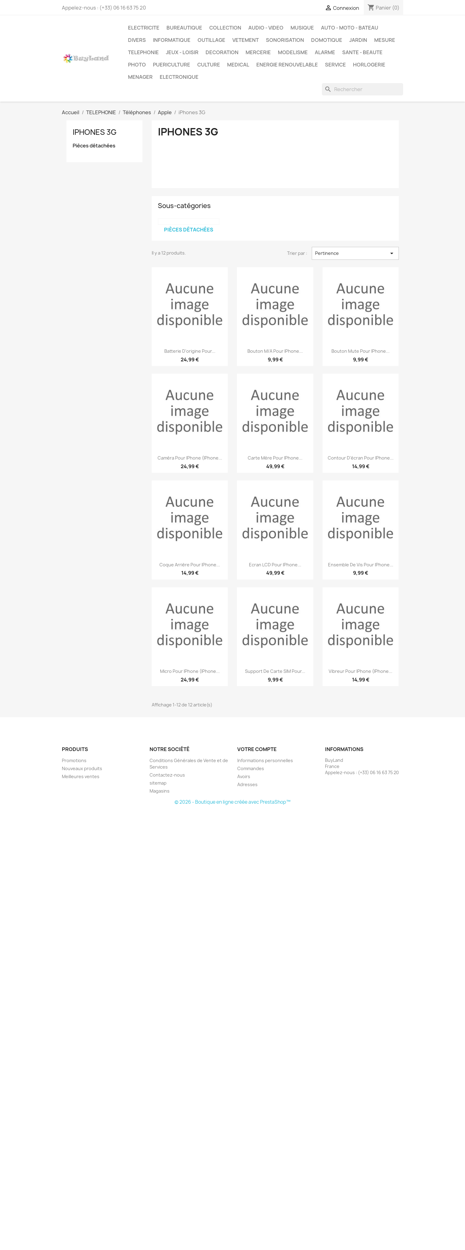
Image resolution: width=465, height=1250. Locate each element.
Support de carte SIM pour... (275, 671)
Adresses (247, 784)
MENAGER (140, 77)
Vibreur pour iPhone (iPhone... (360, 671)
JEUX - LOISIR (182, 52)
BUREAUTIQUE (184, 27)
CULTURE (208, 64)
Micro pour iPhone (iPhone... (190, 671)
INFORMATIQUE (171, 40)
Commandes (250, 768)
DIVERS (137, 40)
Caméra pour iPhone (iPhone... (190, 458)
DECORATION (222, 52)
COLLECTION (225, 27)
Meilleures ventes (80, 776)
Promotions (74, 760)
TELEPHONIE (143, 52)
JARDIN (358, 40)
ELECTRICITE (143, 27)
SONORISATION (285, 40)
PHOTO (137, 64)
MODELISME (293, 52)
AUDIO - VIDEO (265, 27)
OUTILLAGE (211, 40)
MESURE (384, 40)
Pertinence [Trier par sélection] (355, 253)
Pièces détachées (94, 146)
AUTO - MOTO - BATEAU (349, 27)
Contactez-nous (167, 775)
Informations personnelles (265, 760)
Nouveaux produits (82, 768)
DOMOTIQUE (326, 40)
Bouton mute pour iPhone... (360, 351)
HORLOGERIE (369, 64)
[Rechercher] (362, 89)
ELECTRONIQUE (179, 77)
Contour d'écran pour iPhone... (361, 458)
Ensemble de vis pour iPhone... (360, 565)
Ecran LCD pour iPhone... (275, 565)
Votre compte (257, 749)
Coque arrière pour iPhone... (189, 565)
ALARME (325, 52)
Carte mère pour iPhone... (275, 458)
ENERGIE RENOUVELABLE (287, 64)
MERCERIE (258, 52)
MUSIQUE (302, 27)
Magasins (160, 791)
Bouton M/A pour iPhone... (275, 351)
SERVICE (335, 64)
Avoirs (243, 776)
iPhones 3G (95, 132)
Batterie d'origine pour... (189, 351)
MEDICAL (238, 64)
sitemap (158, 783)
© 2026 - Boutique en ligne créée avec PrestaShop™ (232, 802)
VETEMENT (245, 40)
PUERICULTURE (171, 64)
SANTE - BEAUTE (362, 52)
